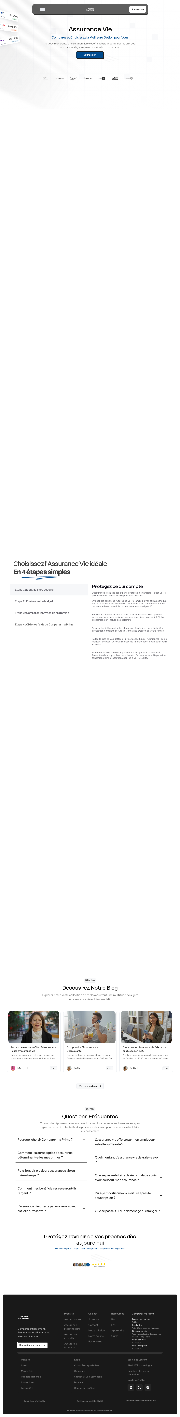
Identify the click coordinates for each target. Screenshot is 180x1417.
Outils (114, 1336)
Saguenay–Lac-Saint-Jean (88, 1376)
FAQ (113, 1325)
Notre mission (96, 1330)
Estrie (77, 1359)
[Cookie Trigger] (141, 1401)
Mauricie (78, 1382)
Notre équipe (96, 1336)
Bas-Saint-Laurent (137, 1359)
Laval (24, 1365)
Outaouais (79, 1371)
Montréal (26, 1359)
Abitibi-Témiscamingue (140, 1365)
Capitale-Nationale (31, 1376)
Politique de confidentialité (90, 1401)
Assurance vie (72, 1319)
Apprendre (117, 1330)
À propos (93, 1319)
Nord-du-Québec (137, 1380)
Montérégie (27, 1371)
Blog (114, 1319)
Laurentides (27, 1382)
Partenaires (95, 1341)
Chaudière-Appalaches (86, 1365)
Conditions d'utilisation (35, 1401)
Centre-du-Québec (84, 1388)
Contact (93, 1325)
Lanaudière (27, 1388)
